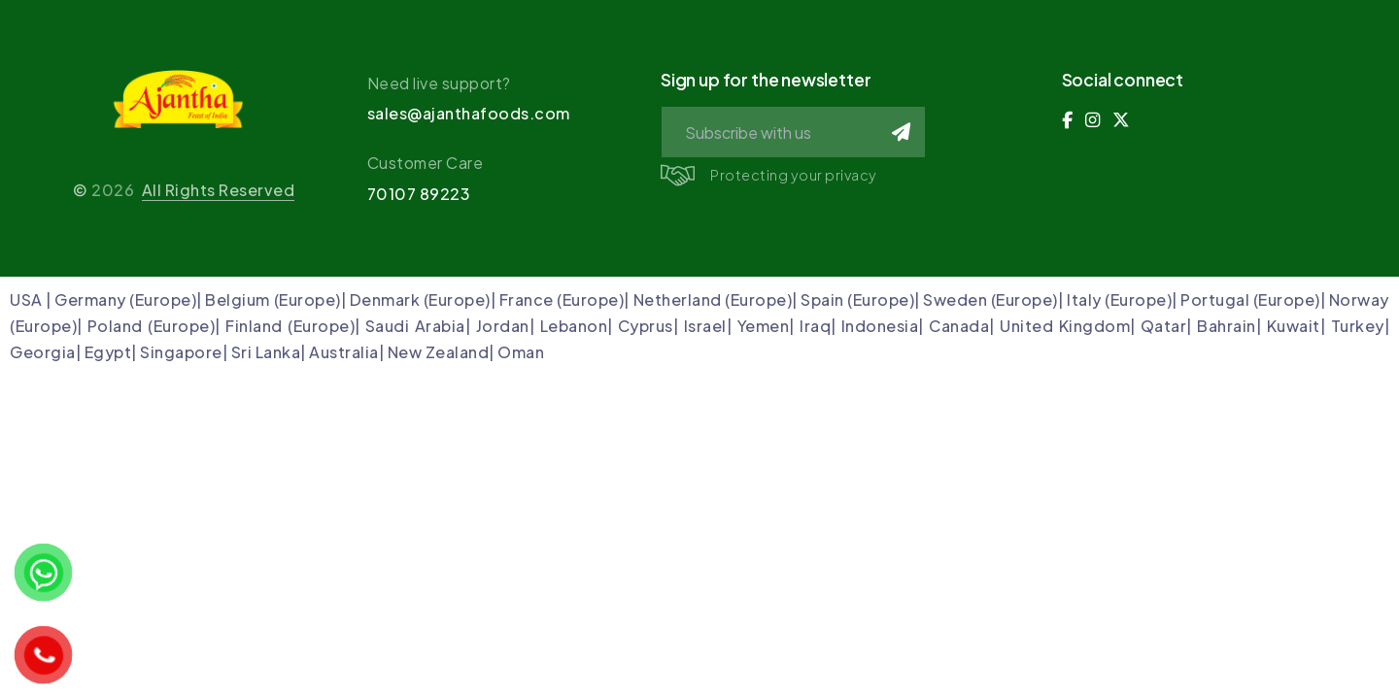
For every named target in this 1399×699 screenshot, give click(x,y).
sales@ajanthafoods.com (468, 113)
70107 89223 (419, 193)
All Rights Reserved (218, 190)
